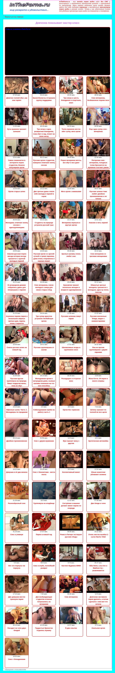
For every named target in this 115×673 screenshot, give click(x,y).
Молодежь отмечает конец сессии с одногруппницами (17, 225)
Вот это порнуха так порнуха (16, 567)
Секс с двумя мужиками (44, 441)
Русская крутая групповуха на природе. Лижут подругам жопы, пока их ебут (17, 382)
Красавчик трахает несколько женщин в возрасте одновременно (71, 287)
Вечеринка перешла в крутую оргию (71, 224)
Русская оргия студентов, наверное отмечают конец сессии (44, 162)
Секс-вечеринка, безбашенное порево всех (98, 99)
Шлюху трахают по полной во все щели (98, 411)
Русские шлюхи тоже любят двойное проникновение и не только (98, 195)
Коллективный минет (71, 472)
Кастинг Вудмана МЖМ (71, 566)
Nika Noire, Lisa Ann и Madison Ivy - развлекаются (98, 568)
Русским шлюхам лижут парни (71, 317)
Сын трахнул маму (18, 672)
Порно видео (5, 672)
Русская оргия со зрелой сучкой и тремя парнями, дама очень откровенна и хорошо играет (44, 257)
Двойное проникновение (16, 441)
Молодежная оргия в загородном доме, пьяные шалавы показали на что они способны (44, 382)
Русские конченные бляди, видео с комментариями (98, 318)
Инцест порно (31, 672)
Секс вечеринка (71, 597)
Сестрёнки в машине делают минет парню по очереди (71, 505)
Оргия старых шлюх (16, 191)
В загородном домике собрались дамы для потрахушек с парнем (17, 287)
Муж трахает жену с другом (71, 442)
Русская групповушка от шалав (44, 348)
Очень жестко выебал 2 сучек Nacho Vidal (98, 536)
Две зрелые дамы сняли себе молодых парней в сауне (44, 193)
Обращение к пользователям (15, 669)
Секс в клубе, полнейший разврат (44, 567)
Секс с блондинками (16, 659)
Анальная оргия (98, 628)
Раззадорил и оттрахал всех (71, 380)
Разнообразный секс (16, 503)
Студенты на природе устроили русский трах (43, 224)
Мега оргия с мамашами (71, 191)
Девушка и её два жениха (16, 472)
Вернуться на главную (14, 17)
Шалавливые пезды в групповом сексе (71, 348)
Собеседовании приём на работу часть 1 (44, 411)
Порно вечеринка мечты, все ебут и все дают (71, 161)
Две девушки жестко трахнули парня (16, 598)
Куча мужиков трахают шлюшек (16, 130)
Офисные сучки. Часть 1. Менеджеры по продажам (16, 411)
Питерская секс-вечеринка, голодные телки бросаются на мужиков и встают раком (98, 163)
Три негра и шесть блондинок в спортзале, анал (71, 100)
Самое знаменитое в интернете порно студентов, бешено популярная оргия (16, 163)
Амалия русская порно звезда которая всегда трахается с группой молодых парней (16, 257)
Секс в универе (16, 534)
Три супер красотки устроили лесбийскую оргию (44, 318)
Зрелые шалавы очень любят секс (71, 255)
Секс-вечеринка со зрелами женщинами (98, 255)
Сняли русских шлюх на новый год (17, 348)
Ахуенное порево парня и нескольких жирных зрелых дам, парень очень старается (16, 319)
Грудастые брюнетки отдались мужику (44, 629)
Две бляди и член (98, 503)
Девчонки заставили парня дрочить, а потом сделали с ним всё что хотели (98, 600)
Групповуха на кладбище (43, 503)
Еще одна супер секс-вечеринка (98, 130)
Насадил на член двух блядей (17, 629)
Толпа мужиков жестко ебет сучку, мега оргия (71, 130)
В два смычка (71, 628)
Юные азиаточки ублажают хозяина (98, 473)
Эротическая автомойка (98, 441)
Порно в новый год (44, 534)
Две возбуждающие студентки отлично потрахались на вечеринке (44, 600)
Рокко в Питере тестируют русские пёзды (71, 536)
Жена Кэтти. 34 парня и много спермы (98, 380)
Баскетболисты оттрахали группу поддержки (44, 99)
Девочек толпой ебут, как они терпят (16, 99)
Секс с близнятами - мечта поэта (44, 473)
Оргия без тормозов (71, 410)
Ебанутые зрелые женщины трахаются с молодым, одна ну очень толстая (98, 288)
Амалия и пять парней (98, 223)
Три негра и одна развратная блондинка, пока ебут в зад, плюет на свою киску (44, 132)
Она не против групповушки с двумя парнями (98, 349)
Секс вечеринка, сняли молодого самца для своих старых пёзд (43, 287)
